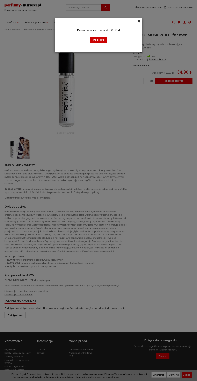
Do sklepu (98, 39)
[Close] (139, 21)
